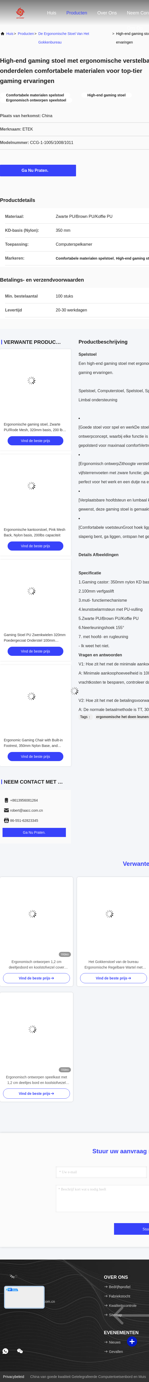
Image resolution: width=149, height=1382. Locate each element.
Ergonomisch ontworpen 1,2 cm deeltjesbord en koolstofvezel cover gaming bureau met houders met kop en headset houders (36, 965)
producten (26, 34)
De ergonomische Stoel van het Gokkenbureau (63, 38)
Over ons (107, 12)
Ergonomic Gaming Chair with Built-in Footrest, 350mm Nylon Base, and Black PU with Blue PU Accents (33, 745)
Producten (76, 12)
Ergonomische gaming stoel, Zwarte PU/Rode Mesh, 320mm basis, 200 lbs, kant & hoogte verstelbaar (34, 429)
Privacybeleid (13, 1377)
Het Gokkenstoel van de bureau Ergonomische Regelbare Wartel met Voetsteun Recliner (113, 965)
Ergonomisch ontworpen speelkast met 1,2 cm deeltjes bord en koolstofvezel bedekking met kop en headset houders (36, 1080)
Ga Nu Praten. (38, 170)
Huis (51, 12)
